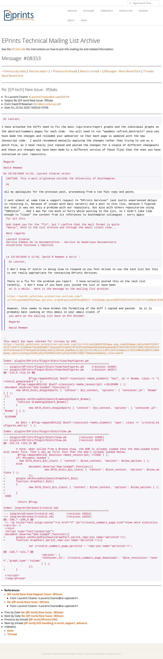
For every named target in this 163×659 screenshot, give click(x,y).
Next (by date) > (38, 71)
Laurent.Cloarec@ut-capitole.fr (49, 97)
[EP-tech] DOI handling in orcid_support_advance (55, 623)
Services (72, 10)
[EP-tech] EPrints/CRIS (43, 619)
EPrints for (126, 10)
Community (106, 10)
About (71, 20)
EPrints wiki (18, 49)
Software (88, 10)
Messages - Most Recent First (122, 71)
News (84, 20)
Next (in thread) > (90, 71)
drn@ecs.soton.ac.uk (47, 104)
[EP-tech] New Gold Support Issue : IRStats (34, 594)
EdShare (143, 10)
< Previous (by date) (14, 71)
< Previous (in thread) (64, 71)
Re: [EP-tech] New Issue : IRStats (28, 602)
